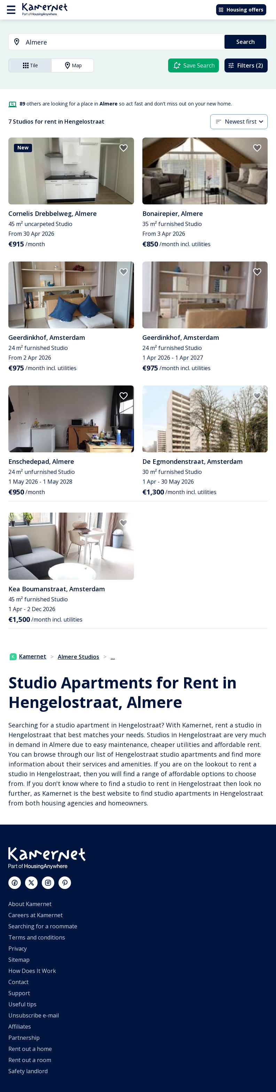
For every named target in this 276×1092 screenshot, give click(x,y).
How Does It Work (32, 971)
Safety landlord (28, 1071)
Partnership (24, 1038)
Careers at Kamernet (35, 915)
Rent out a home (30, 1049)
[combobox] (112, 42)
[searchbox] (122, 42)
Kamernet (28, 656)
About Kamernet (30, 904)
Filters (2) (245, 65)
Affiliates (19, 1026)
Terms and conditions (36, 937)
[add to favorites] (123, 148)
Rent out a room (29, 1060)
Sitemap (19, 960)
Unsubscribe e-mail (33, 1015)
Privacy (17, 948)
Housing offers (240, 9)
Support (19, 993)
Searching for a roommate (42, 926)
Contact (18, 982)
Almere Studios (78, 657)
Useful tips (22, 1004)
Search (245, 42)
